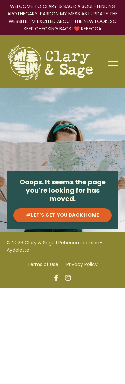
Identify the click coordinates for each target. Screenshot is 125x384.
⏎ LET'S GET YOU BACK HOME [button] (62, 215)
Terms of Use (42, 264)
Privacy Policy (82, 264)
